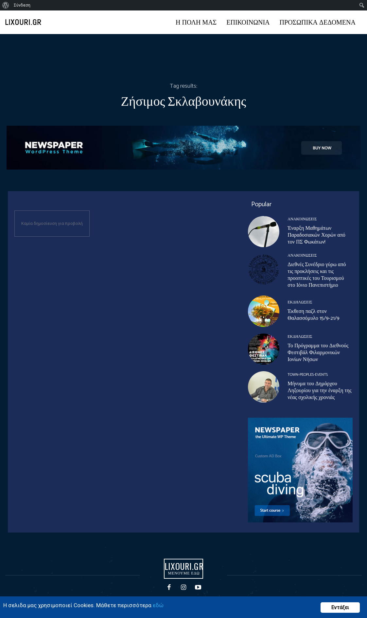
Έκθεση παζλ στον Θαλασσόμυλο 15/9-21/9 (314, 315)
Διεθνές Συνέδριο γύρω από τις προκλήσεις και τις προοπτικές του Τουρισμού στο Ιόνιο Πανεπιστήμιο (317, 274)
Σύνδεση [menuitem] (22, 5)
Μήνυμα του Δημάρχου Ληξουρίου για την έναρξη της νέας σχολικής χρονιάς (319, 390)
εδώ (158, 605)
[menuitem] (5, 5)
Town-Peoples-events (308, 375)
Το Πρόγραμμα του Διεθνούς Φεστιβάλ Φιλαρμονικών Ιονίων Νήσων (318, 352)
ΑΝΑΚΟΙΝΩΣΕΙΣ (302, 219)
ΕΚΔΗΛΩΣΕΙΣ (300, 302)
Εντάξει (340, 607)
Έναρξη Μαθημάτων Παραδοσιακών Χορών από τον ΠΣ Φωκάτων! (316, 235)
